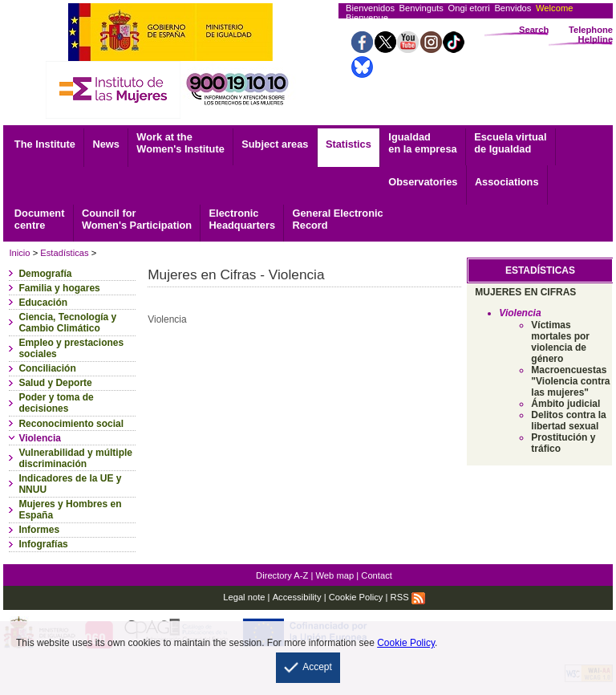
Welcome (554, 8)
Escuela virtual (510, 143)
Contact (376, 575)
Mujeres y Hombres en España (69, 509)
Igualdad (422, 143)
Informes (38, 529)
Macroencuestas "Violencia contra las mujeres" (570, 381)
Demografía (44, 273)
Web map (335, 575)
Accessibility (297, 597)
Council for (137, 219)
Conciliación (46, 368)
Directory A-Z (282, 575)
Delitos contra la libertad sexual (568, 420)
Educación (42, 302)
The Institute (44, 144)
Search (534, 30)
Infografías (42, 544)
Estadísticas (64, 253)
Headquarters (242, 219)
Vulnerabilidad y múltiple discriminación (75, 458)
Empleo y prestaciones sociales (71, 348)
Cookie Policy (356, 597)
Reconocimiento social (71, 423)
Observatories (422, 182)
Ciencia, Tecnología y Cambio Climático (67, 322)
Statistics (348, 144)
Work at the (180, 143)
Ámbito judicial (565, 403)
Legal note (244, 597)
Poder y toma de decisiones (55, 403)
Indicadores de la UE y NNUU (69, 484)
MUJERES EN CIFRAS (525, 292)
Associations (507, 182)
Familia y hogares (58, 288)
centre (39, 219)
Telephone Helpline (591, 34)
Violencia (39, 438)
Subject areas (274, 144)
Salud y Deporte (54, 382)
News (105, 144)
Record (338, 219)
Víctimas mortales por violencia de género (560, 341)
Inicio (19, 253)
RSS (408, 597)
